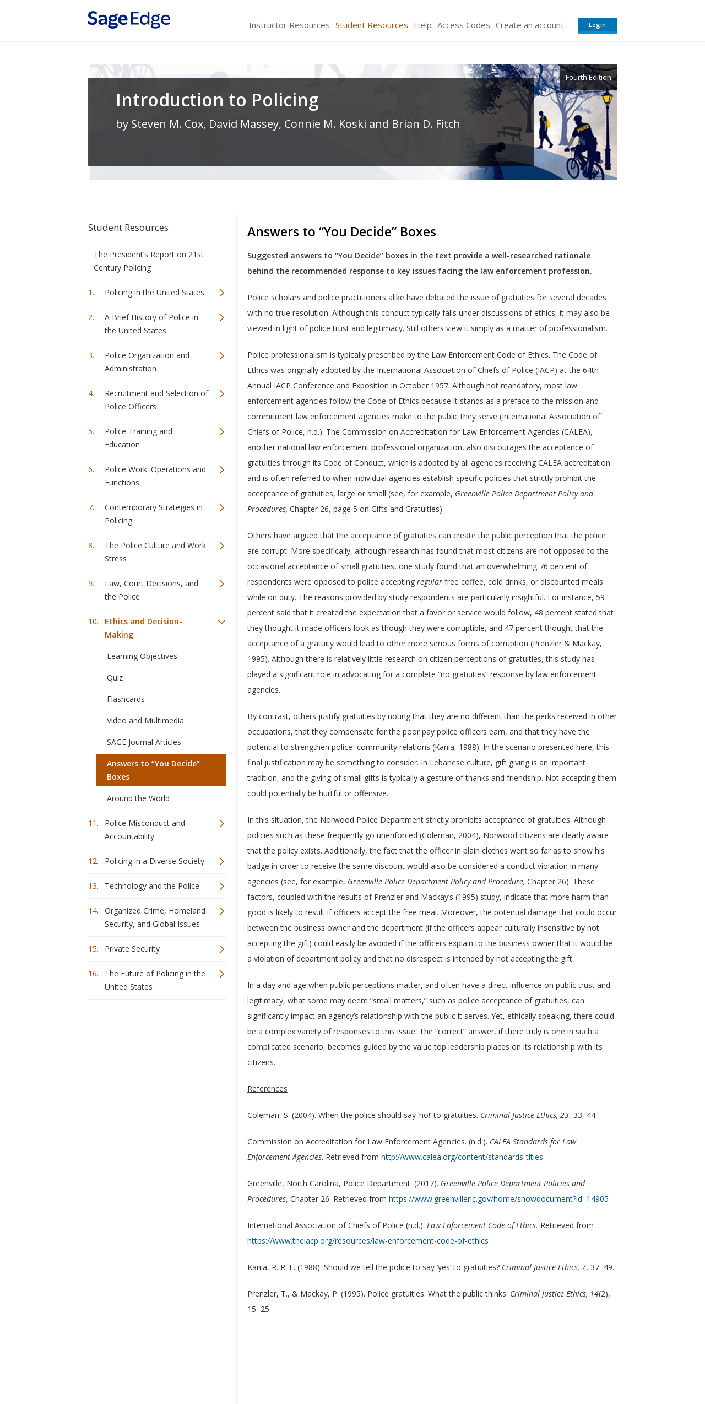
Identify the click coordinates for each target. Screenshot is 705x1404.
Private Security (132, 948)
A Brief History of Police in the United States (151, 324)
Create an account (530, 24)
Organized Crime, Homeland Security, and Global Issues (155, 917)
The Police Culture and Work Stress (155, 552)
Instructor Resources (289, 24)
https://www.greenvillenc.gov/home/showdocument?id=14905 (499, 1199)
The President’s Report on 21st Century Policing (149, 261)
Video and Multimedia (145, 720)
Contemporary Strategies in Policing (154, 514)
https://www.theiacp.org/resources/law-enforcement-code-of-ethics (368, 1240)
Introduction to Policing (217, 100)
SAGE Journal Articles (144, 742)
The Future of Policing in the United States (155, 980)
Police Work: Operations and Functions (155, 476)
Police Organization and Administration (147, 362)
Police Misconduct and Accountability (145, 829)
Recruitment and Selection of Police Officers (156, 400)
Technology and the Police (152, 886)
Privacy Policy (544, 1363)
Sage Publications (151, 1363)
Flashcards (126, 699)
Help (423, 24)
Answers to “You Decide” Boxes (153, 770)
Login (597, 24)
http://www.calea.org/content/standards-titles (462, 1157)
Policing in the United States (154, 292)
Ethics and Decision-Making (143, 628)
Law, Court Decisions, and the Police (151, 590)
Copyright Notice (483, 1363)
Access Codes (463, 24)
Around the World (138, 798)
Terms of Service (415, 1363)
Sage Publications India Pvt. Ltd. (248, 1363)
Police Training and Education (138, 438)
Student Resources (371, 24)
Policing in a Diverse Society (154, 861)
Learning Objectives (142, 656)
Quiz (115, 677)
